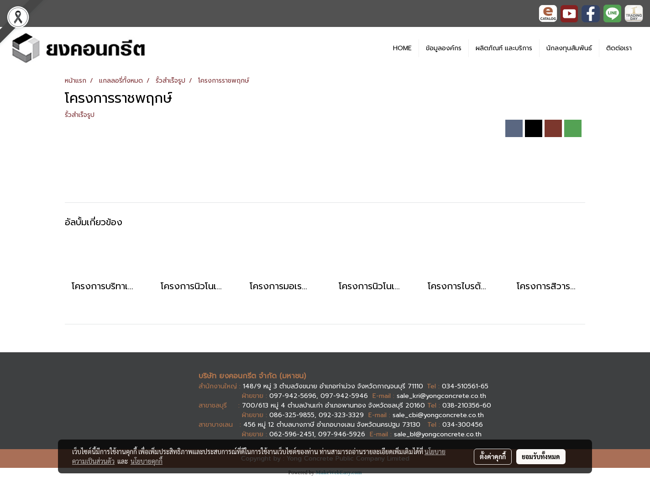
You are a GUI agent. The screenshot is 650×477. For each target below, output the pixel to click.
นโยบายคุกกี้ (146, 461)
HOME (402, 48)
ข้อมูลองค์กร (443, 48)
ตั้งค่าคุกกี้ (493, 456)
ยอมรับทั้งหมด (541, 456)
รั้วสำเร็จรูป (79, 115)
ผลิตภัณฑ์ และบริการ (504, 48)
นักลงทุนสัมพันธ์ (569, 48)
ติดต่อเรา (619, 48)
